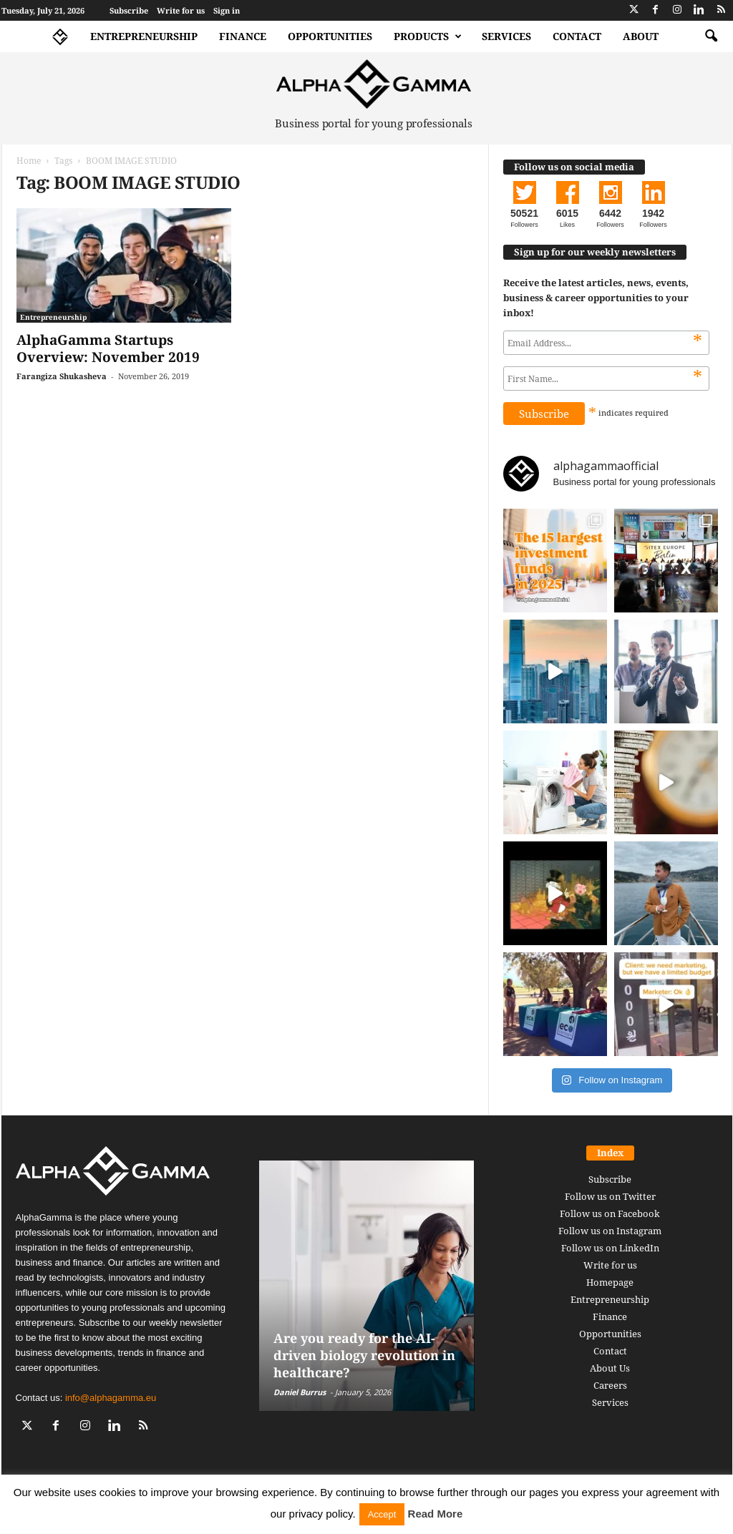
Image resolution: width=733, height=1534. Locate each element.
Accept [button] (382, 1514)
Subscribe (129, 10)
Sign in (226, 10)
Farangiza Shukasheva (61, 376)
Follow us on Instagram (609, 1230)
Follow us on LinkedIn (610, 1247)
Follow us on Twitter (610, 1196)
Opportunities (330, 36)
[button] (711, 36)
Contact (577, 36)
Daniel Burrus (299, 1392)
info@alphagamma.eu (110, 1397)
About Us (610, 1368)
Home (28, 161)
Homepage (610, 1282)
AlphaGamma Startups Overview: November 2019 (108, 348)
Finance (242, 36)
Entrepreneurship (144, 36)
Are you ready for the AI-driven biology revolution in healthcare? (364, 1355)
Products (428, 36)
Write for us (181, 10)
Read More (435, 1514)
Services (506, 36)
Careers (610, 1385)
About (641, 36)
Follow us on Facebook (610, 1213)
